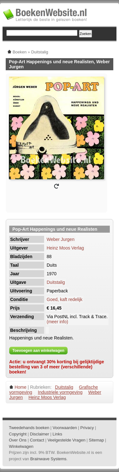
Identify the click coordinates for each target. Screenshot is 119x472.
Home (20, 387)
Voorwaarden (65, 427)
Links (57, 434)
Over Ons (18, 440)
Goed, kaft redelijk (65, 299)
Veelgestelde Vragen (67, 440)
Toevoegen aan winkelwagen (38, 350)
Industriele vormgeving (60, 392)
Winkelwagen (21, 446)
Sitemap (96, 440)
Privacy (87, 427)
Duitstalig (56, 282)
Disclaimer (39, 434)
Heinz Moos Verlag (65, 247)
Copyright (18, 434)
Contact (37, 440)
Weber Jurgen (61, 239)
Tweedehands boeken (29, 427)
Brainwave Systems (48, 458)
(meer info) (57, 321)
